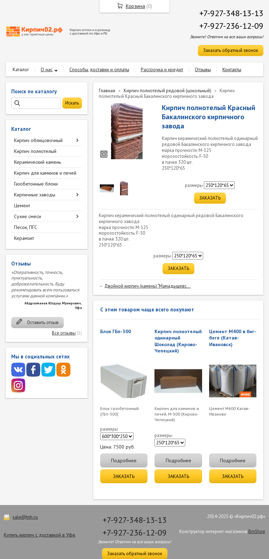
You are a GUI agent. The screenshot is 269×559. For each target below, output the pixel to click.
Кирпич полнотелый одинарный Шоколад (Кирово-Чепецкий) (178, 341)
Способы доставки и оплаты (99, 69)
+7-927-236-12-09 (231, 25)
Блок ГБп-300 (115, 331)
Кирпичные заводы (34, 194)
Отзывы (203, 69)
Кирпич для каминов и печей (45, 173)
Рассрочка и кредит (162, 69)
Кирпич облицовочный (38, 140)
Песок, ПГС (25, 227)
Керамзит (24, 238)
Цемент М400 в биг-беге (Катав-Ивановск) (232, 337)
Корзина (135, 6)
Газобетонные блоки (36, 184)
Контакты (231, 69)
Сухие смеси (27, 216)
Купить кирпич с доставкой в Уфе (39, 535)
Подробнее (124, 460)
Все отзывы (64, 333)
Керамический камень (37, 162)
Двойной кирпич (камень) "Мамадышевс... (147, 286)
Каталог (21, 69)
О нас (47, 69)
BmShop (256, 531)
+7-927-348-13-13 (231, 13)
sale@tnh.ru (25, 517)
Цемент (22, 205)
